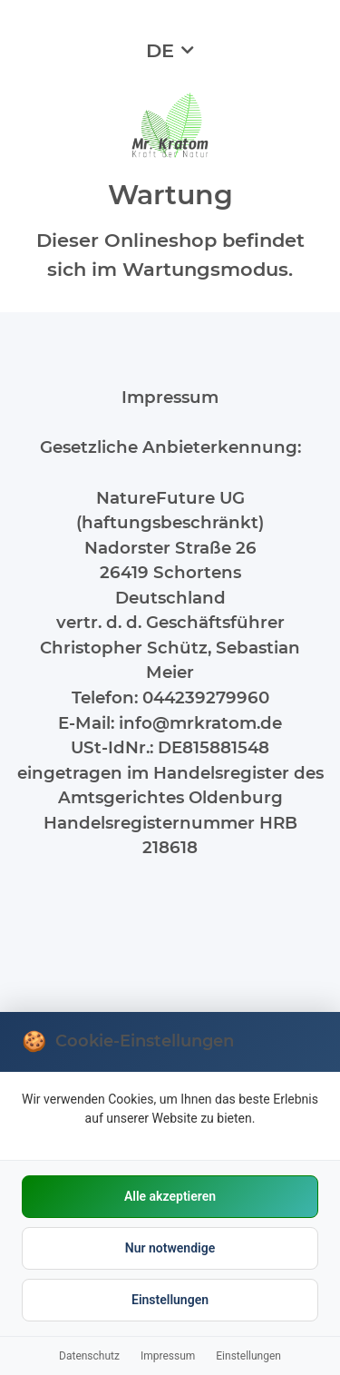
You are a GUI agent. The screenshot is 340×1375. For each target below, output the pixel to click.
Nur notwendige (170, 1248)
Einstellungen (170, 1299)
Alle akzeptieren (170, 1196)
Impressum (168, 1356)
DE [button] (160, 50)
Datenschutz (89, 1356)
